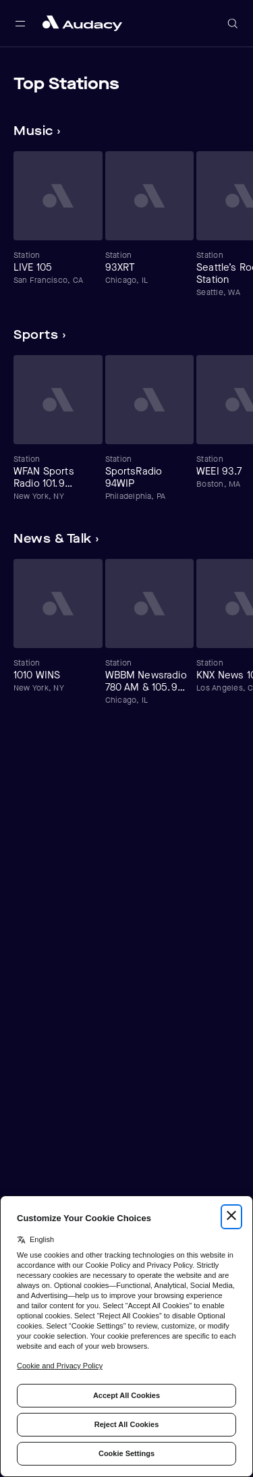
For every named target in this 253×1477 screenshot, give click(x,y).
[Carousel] (126, 224)
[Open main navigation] (20, 23)
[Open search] (233, 23)
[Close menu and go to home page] (82, 23)
